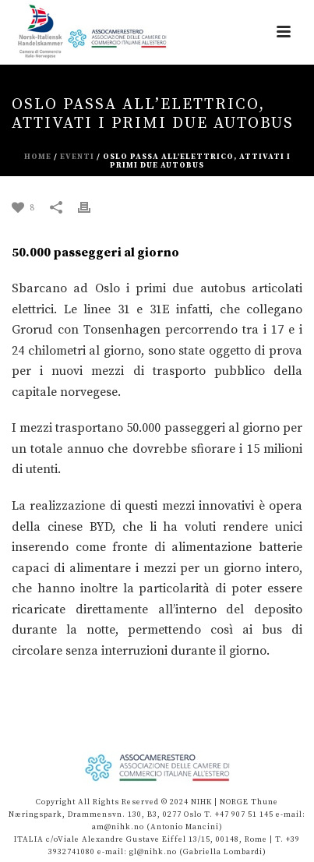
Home (37, 156)
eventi (77, 156)
